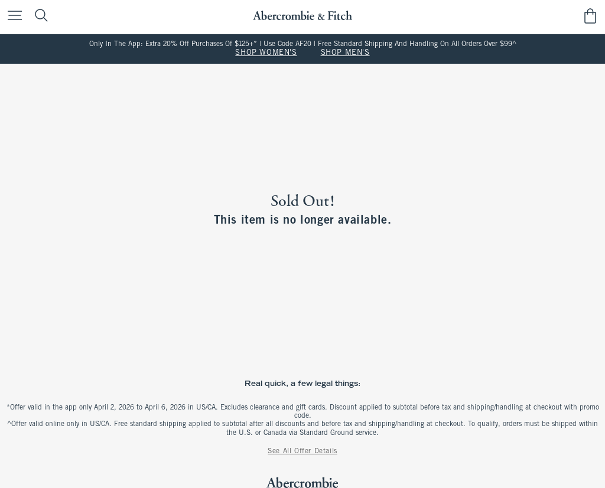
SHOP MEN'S (345, 53)
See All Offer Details (302, 451)
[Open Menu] (12, 16)
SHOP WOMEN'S (266, 53)
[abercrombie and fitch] (302, 16)
